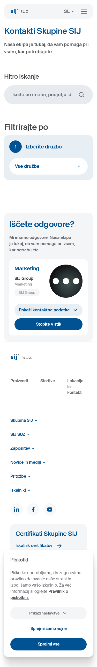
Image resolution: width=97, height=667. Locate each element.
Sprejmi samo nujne (49, 628)
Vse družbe (48, 166)
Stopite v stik (48, 324)
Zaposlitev (23, 448)
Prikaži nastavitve (48, 613)
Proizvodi (19, 381)
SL (70, 11)
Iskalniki (21, 490)
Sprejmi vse (48, 644)
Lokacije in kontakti (75, 386)
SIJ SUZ (21, 434)
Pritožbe (21, 476)
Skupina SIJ (24, 420)
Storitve (47, 381)
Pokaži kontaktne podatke (48, 310)
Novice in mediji (28, 462)
